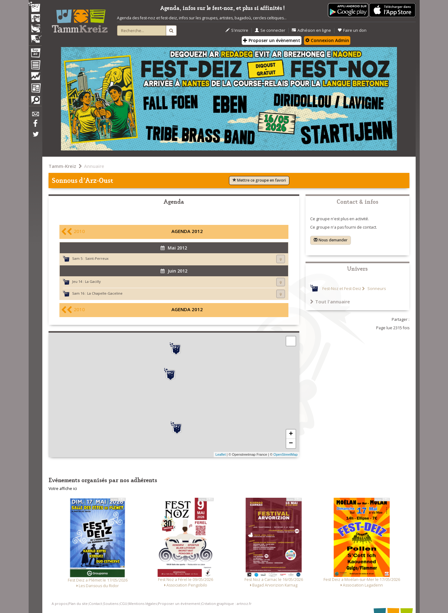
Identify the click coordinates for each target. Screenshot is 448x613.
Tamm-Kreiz (62, 166)
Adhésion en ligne (311, 30)
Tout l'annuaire (330, 301)
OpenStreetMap (285, 454)
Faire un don (352, 30)
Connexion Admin (327, 40)
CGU (123, 603)
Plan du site (78, 603)
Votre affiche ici (63, 488)
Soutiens (110, 603)
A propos (59, 603)
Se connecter (270, 30)
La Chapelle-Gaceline (105, 293)
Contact (95, 603)
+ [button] (291, 434)
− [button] (291, 443)
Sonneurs (376, 288)
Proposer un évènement (271, 40)
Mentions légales (142, 603)
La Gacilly (93, 281)
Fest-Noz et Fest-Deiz (341, 288)
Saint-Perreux (97, 258)
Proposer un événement (179, 603)
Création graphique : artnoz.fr (226, 603)
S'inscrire (237, 30)
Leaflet (220, 454)
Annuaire (94, 166)
